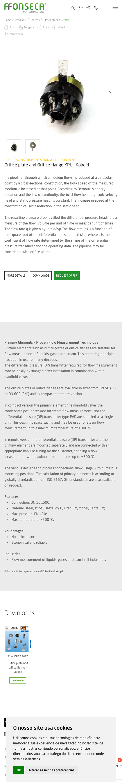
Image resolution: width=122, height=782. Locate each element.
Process (35, 20)
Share (45, 27)
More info (63, 27)
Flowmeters (51, 20)
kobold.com (16, 34)
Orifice (66, 20)
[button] (110, 92)
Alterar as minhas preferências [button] (51, 770)
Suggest (29, 27)
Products (20, 20)
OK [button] (19, 770)
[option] (61, 92)
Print (12, 27)
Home (7, 20)
